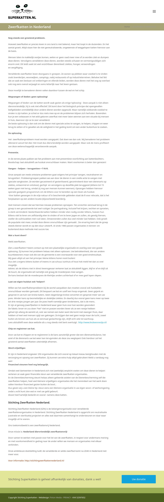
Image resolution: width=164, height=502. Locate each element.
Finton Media (56, 497)
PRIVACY (67, 497)
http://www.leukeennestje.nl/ (92, 322)
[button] (154, 11)
